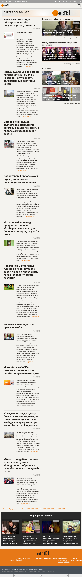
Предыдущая (13, 509)
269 (32, 509)
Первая (5, 509)
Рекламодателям (50, 558)
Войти (75, 1)
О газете (8, 1)
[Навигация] (79, 5)
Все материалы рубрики (72, 38)
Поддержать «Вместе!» (20, 1)
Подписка (28, 558)
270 (36, 509)
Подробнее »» (28, 66)
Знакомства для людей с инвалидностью (64, 560)
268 (28, 509)
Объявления (38, 558)
